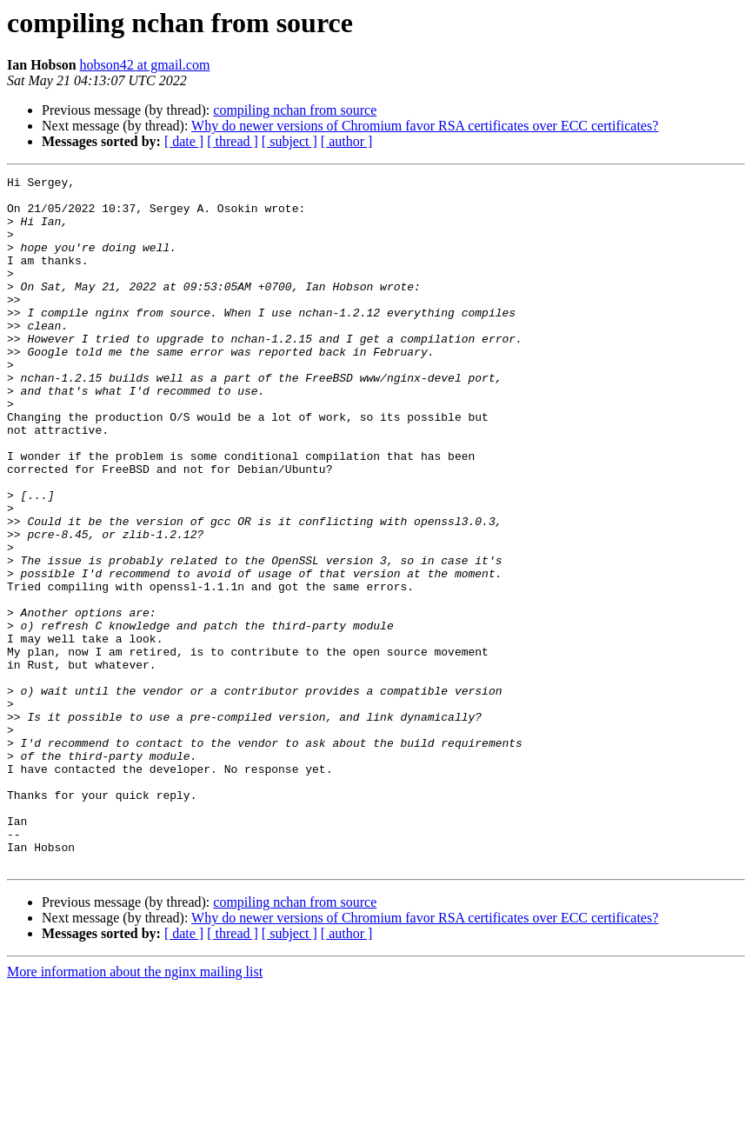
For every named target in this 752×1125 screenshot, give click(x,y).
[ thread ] (232, 141)
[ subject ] (289, 141)
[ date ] (183, 141)
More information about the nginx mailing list (135, 1109)
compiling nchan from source (294, 110)
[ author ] (347, 141)
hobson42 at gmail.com (145, 64)
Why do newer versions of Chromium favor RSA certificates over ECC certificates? (424, 125)
